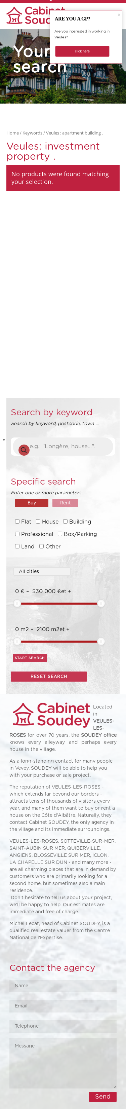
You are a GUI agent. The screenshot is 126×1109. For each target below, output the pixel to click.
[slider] (17, 603)
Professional (37, 534)
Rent (65, 502)
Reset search (49, 677)
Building (80, 522)
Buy (32, 502)
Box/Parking (80, 534)
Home (12, 133)
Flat (26, 522)
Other (52, 546)
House (50, 522)
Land (28, 546)
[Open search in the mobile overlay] (63, 446)
